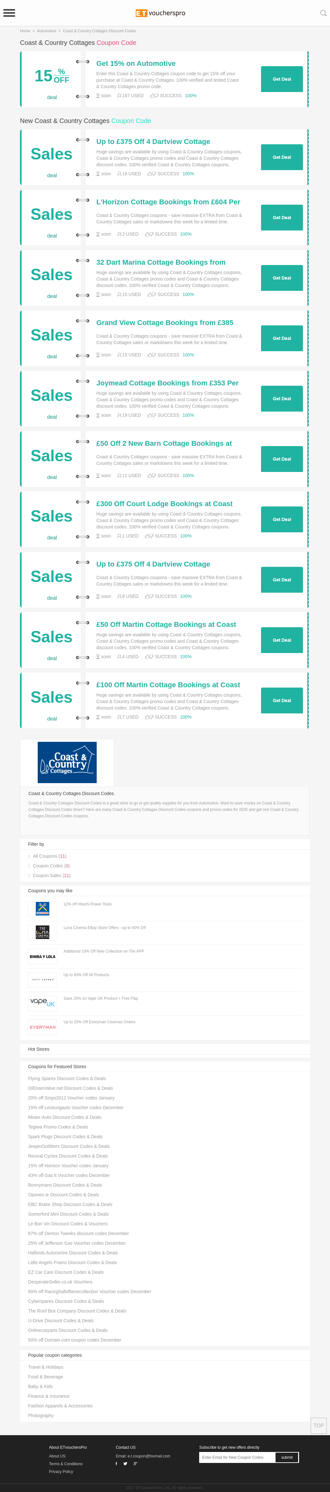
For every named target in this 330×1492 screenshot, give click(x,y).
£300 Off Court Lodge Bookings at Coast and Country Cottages (164, 503)
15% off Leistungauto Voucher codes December (75, 1107)
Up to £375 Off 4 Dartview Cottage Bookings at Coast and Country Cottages (165, 141)
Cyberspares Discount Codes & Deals (66, 1301)
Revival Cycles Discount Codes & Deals (68, 1156)
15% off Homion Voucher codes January (68, 1165)
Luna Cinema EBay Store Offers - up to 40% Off (104, 927)
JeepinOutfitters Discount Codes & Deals (69, 1146)
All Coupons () (49, 856)
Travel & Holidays (45, 1367)
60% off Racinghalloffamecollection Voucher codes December (89, 1291)
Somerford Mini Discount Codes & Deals (68, 1214)
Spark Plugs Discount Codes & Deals (65, 1136)
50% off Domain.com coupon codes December (74, 1340)
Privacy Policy (61, 1471)
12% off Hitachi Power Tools (87, 904)
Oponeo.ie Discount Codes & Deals (63, 1194)
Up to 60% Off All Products (86, 975)
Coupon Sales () (52, 875)
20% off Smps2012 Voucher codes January (71, 1097)
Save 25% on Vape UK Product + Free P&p (100, 998)
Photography (40, 1415)
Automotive (46, 31)
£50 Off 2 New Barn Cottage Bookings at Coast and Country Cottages (164, 443)
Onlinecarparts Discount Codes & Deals (68, 1330)
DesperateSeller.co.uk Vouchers (60, 1281)
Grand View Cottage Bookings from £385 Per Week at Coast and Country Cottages (165, 322)
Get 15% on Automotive (136, 63)
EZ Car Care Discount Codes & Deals (65, 1272)
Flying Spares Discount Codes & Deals (67, 1078)
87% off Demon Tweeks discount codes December (78, 1233)
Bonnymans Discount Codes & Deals (65, 1185)
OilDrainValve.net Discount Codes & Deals (70, 1088)
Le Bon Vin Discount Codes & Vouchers (67, 1223)
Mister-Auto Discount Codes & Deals (64, 1117)
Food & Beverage (45, 1376)
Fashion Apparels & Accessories (60, 1405)
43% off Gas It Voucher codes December (69, 1175)
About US (57, 1456)
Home (25, 31)
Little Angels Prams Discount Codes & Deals (72, 1262)
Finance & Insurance (48, 1396)
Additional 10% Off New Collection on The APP (103, 951)
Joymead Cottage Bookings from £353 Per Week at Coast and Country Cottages (167, 383)
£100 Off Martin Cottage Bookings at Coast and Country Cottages (168, 685)
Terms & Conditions (65, 1464)
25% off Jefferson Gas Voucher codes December (77, 1243)
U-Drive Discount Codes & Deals (60, 1320)
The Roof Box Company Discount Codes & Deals (77, 1310)
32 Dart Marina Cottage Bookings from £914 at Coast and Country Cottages (161, 262)
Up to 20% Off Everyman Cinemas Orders (99, 1022)
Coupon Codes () (51, 865)
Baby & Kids (40, 1386)
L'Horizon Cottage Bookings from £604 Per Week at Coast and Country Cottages (168, 202)
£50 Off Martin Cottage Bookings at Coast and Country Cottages (166, 624)
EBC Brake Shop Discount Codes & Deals (70, 1204)
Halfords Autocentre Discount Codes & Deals (73, 1252)
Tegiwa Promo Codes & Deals (58, 1126)
